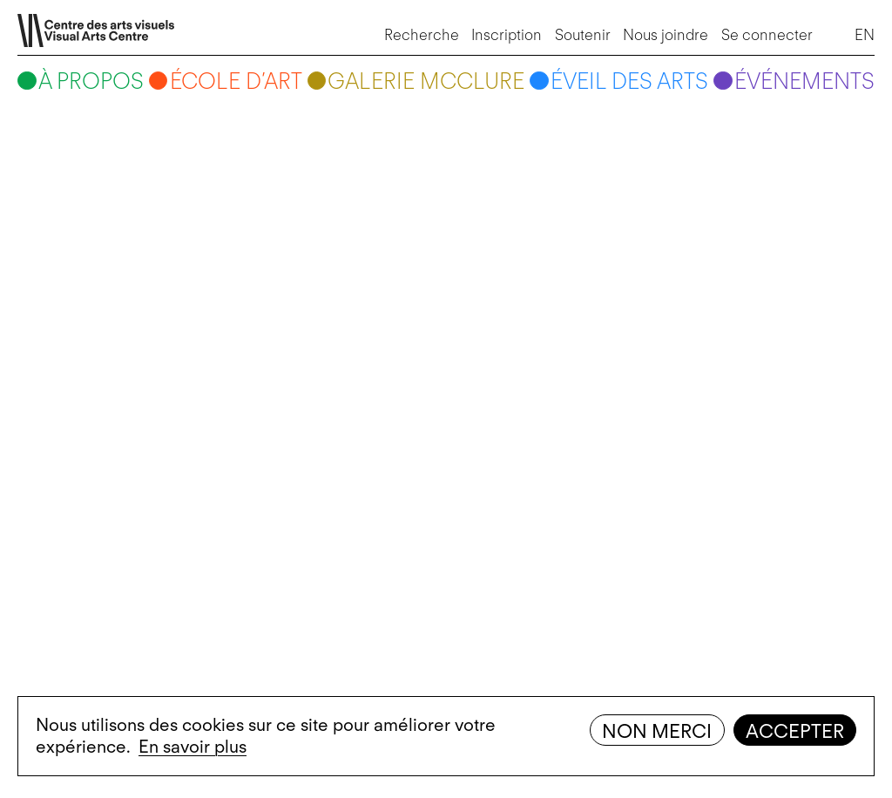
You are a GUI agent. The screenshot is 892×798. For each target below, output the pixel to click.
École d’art (236, 81)
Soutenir (583, 35)
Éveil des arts (629, 81)
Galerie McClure (426, 81)
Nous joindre (665, 35)
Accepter (795, 731)
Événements (804, 81)
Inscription (506, 35)
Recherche (421, 35)
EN (865, 35)
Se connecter (767, 35)
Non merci (657, 731)
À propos (91, 81)
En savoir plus (193, 746)
